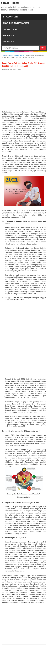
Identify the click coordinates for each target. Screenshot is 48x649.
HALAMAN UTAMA (10, 17)
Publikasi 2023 (8, 41)
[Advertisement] (24, 90)
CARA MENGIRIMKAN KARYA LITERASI (16, 23)
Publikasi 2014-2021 (10, 29)
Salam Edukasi (10, 3)
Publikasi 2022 (8, 35)
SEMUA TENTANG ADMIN (12, 69)
